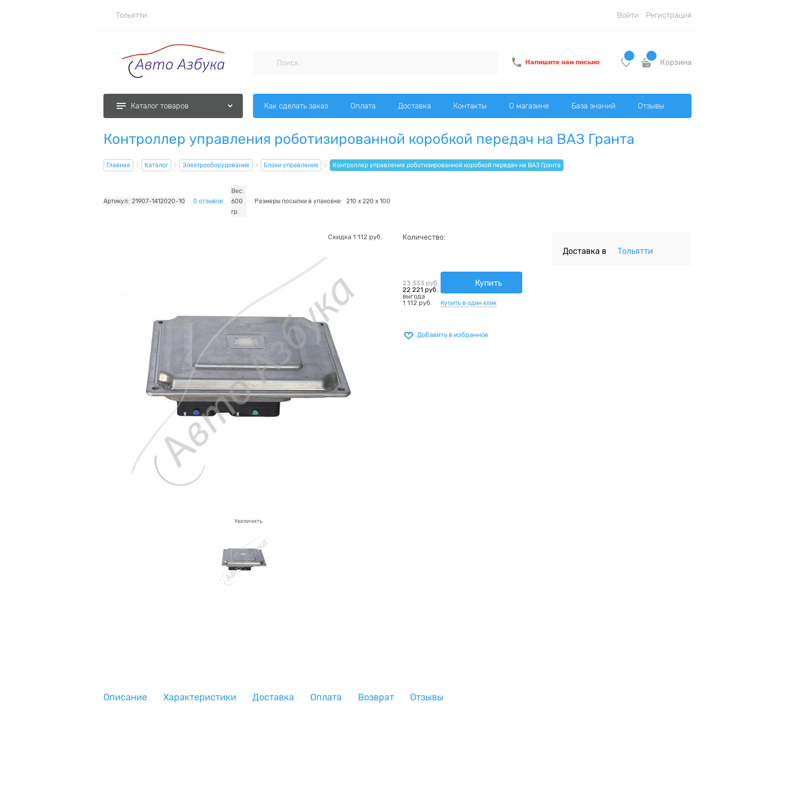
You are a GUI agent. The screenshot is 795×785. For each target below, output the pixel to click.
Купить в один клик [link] (468, 303)
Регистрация (669, 15)
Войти (628, 15)
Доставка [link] (273, 697)
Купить (488, 283)
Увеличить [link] (248, 521)
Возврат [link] (376, 697)
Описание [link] (125, 697)
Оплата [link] (326, 697)
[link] (125, 15)
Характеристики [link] (199, 697)
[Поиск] (264, 62)
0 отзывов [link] (208, 201)
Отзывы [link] (427, 697)
